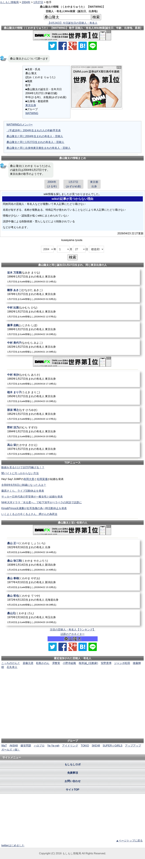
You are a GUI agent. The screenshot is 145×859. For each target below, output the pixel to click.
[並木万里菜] (72, 277)
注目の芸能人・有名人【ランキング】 (72, 629)
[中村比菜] (72, 312)
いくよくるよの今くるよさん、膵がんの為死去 (29, 514)
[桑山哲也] (72, 600)
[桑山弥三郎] (72, 565)
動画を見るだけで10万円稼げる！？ (22, 467)
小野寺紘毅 (69, 663)
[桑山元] (72, 618)
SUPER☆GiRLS (112, 745)
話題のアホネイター (73, 634)
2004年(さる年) (52, 184)
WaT (4, 745)
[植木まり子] (72, 396)
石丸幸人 (12, 667)
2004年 (26, 2)
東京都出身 (94, 184)
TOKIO (85, 745)
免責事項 (72, 772)
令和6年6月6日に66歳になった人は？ (23, 485)
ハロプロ (39, 745)
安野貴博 (106, 663)
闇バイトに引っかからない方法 (20, 473)
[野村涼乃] (72, 432)
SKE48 (96, 745)
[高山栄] (72, 449)
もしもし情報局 (9, 2)
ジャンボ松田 (122, 663)
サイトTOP (72, 789)
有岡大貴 (29, 479)
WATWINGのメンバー (20, 124)
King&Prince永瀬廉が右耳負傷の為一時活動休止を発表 (34, 508)
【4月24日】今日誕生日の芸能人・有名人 (72, 23)
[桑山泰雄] (72, 582)
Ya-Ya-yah (53, 745)
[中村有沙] (72, 379)
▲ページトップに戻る (129, 840)
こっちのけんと (10, 663)
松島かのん (42, 663)
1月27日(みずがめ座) (73, 184)
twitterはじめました (13, 845)
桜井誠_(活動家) (88, 663)
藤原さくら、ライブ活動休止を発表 (22, 490)
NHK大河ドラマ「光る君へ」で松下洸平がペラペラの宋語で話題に (41, 502)
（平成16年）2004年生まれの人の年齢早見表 (34, 130)
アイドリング (70, 745)
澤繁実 (56, 663)
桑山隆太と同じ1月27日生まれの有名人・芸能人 (35, 142)
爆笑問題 (26, 745)
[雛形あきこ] (72, 294)
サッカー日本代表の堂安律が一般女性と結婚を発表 (32, 496)
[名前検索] (67, 17)
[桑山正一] (72, 548)
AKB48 (14, 745)
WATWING (31, 113)
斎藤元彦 (28, 663)
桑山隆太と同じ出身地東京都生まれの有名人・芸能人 (39, 147)
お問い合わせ (73, 781)
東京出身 (30, 105)
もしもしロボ (73, 764)
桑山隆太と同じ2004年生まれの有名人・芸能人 (35, 136)
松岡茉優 (42, 479)
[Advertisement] (72, 679)
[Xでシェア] (52, 46)
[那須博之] (72, 414)
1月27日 (38, 2)
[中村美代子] (72, 347)
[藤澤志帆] (72, 330)
